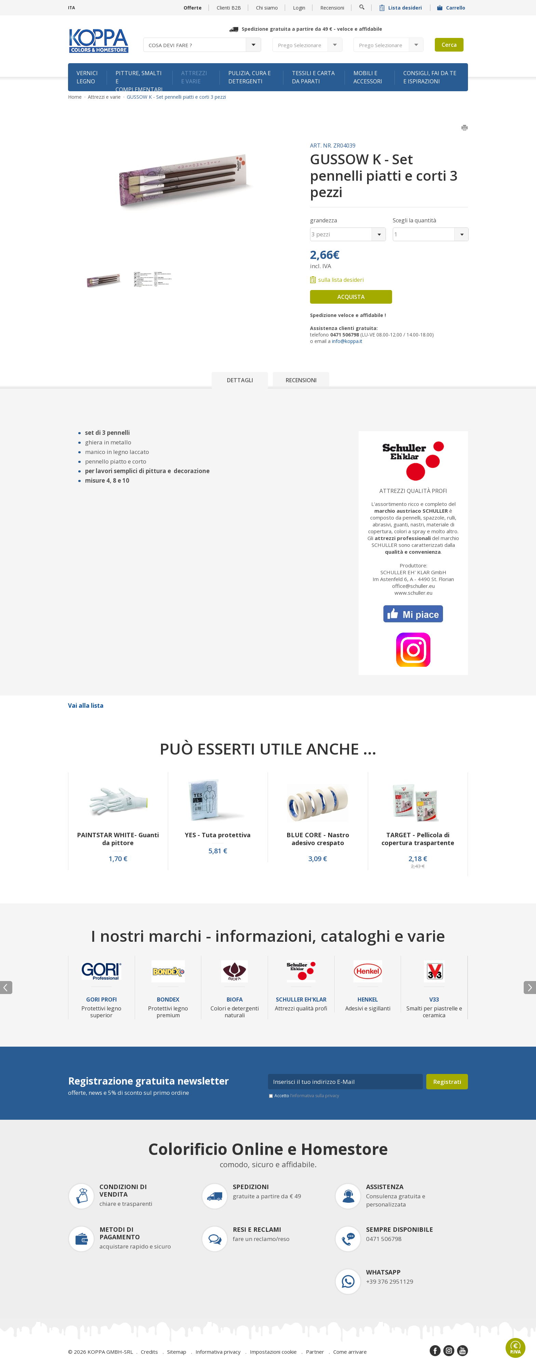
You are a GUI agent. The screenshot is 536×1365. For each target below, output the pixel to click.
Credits (149, 1351)
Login (299, 7)
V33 (434, 1000)
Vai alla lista (86, 705)
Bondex (168, 1000)
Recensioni (332, 7)
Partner (315, 1351)
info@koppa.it (347, 341)
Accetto (306, 1096)
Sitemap (176, 1351)
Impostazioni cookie (273, 1351)
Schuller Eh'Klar (301, 1000)
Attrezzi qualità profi (413, 491)
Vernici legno (87, 77)
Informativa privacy (218, 1351)
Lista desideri (401, 7)
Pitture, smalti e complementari (139, 80)
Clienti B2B (229, 7)
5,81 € (218, 850)
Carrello (452, 7)
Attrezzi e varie (194, 77)
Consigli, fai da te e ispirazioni (429, 77)
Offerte (193, 7)
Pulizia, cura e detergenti (249, 77)
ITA (71, 8)
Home (75, 97)
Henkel (368, 1000)
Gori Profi (101, 1000)
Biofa (235, 1000)
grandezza (323, 220)
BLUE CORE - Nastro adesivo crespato (317, 839)
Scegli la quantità (414, 220)
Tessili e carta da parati (313, 77)
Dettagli (240, 380)
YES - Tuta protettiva (218, 835)
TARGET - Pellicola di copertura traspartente (417, 839)
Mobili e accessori (367, 77)
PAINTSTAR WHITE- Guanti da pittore (118, 839)
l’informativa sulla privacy (314, 1096)
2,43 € (418, 866)
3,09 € (317, 858)
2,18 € (417, 858)
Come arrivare (350, 1351)
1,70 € (118, 858)
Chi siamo (267, 7)
